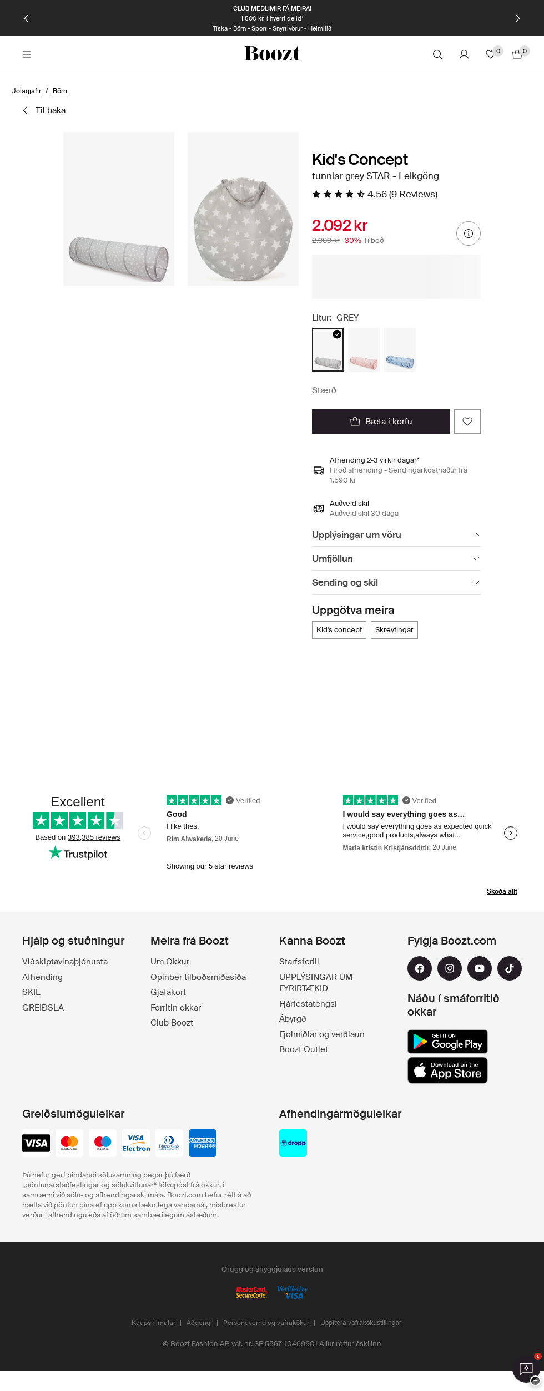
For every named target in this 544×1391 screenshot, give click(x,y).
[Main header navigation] (26, 54)
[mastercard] (69, 1144)
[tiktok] (509, 968)
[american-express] (202, 1144)
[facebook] (419, 968)
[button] (118, 209)
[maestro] (103, 1144)
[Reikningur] (464, 54)
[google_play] (447, 1041)
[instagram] (449, 968)
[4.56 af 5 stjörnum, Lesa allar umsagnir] (374, 194)
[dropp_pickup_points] (293, 1144)
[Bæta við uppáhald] (467, 421)
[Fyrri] (26, 18)
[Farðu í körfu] (517, 54)
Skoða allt (502, 891)
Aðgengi (199, 1322)
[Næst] (517, 18)
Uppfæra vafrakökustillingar (360, 1323)
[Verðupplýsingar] (468, 233)
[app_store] (447, 1070)
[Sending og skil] (396, 583)
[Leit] (437, 54)
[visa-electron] (136, 1144)
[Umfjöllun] (396, 559)
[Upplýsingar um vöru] (396, 535)
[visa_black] (36, 1144)
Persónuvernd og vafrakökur (266, 1322)
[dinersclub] (169, 1144)
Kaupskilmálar (153, 1322)
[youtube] (479, 968)
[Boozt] (272, 54)
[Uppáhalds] (490, 54)
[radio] (328, 350)
